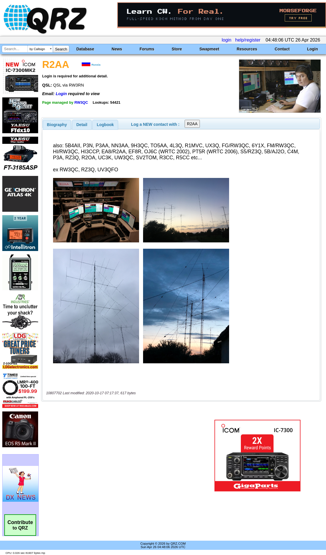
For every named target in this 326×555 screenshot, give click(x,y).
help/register (247, 40)
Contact (282, 49)
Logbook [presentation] (105, 124)
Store (177, 49)
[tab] (57, 125)
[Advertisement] (122, 455)
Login (312, 49)
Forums (147, 49)
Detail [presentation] (81, 124)
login (226, 40)
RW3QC (81, 102)
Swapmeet (209, 49)
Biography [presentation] (57, 124)
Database (85, 49)
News (117, 49)
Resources (247, 49)
